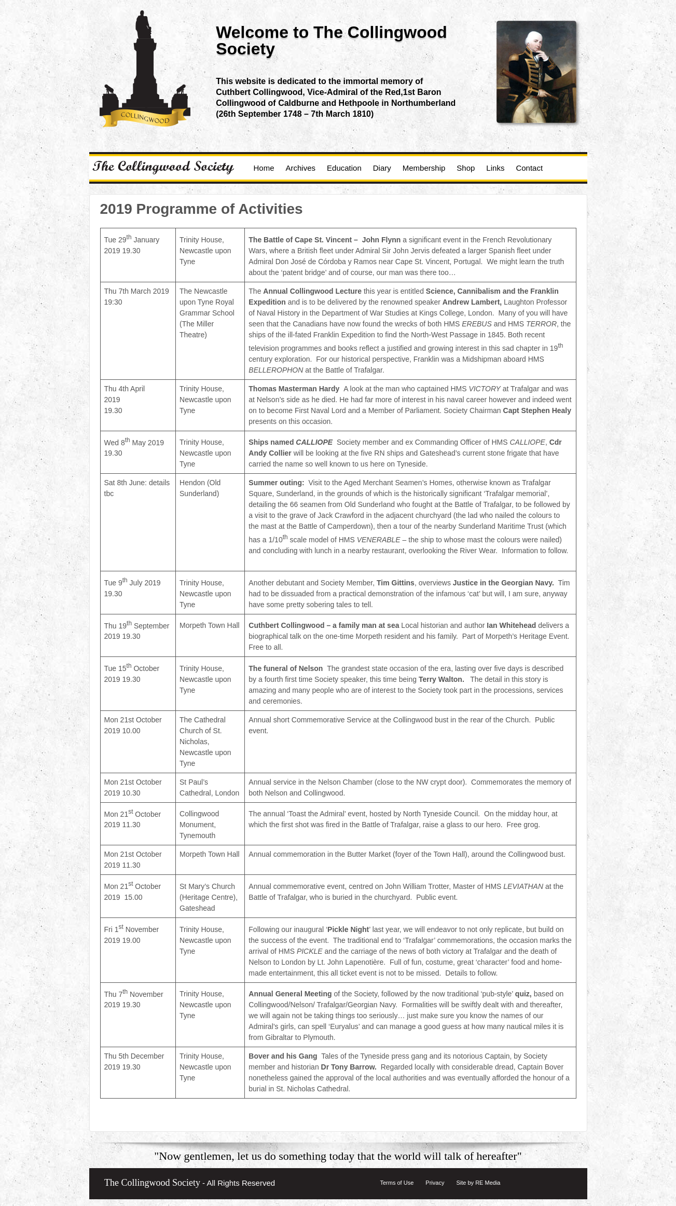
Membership (424, 167)
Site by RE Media (478, 1183)
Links (495, 167)
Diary (382, 167)
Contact (529, 167)
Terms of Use (397, 1183)
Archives (301, 167)
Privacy (434, 1183)
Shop (466, 167)
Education (344, 167)
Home (264, 167)
